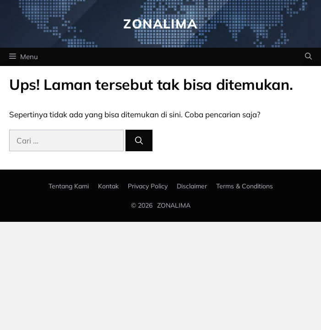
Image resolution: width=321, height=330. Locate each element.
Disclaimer (192, 186)
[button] (308, 57)
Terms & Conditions (244, 186)
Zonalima (160, 24)
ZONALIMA (173, 205)
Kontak (108, 186)
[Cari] (138, 141)
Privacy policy (148, 186)
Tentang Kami (69, 186)
